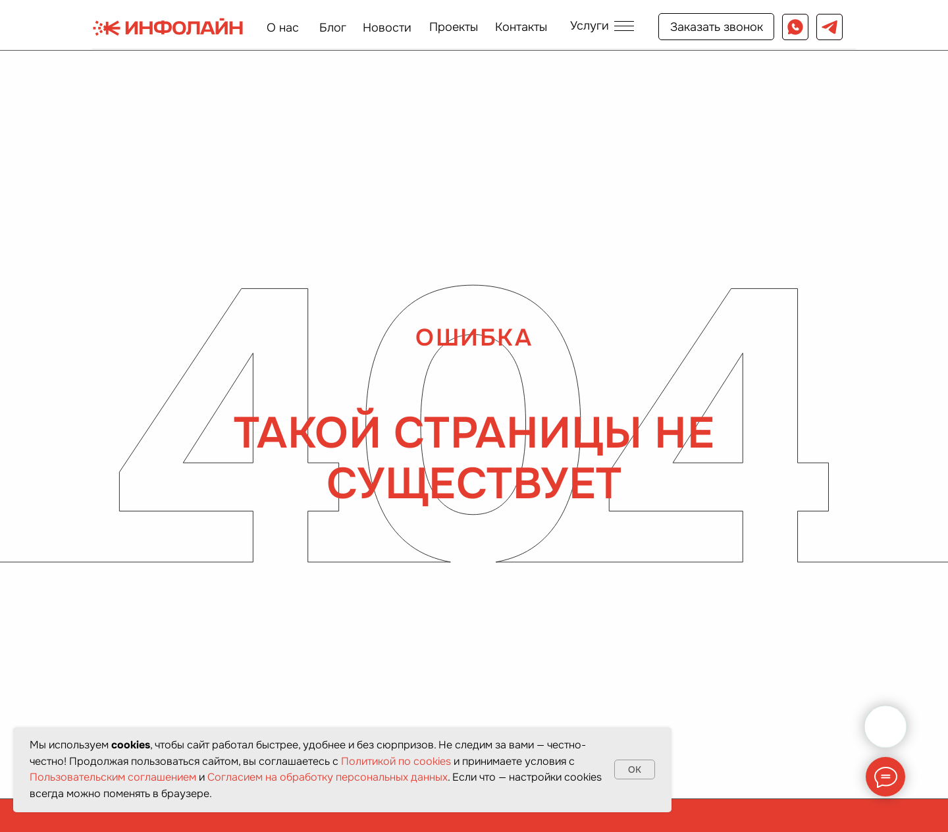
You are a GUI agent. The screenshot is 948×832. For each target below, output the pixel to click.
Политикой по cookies (396, 761)
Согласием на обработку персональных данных (327, 777)
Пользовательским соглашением (113, 777)
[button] (602, 26)
